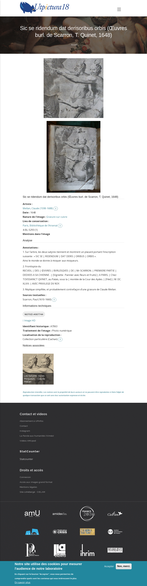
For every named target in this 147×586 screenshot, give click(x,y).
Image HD (29, 320)
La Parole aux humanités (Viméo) (37, 436)
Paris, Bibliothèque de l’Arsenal (40, 225)
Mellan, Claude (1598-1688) (38, 208)
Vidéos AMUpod (28, 441)
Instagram (25, 431)
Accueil (74, 44)
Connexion (25, 477)
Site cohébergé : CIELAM (32, 492)
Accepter (109, 566)
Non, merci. (123, 566)
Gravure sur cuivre (56, 216)
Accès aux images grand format (36, 482)
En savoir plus (22, 582)
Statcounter (26, 459)
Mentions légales (28, 487)
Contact (24, 426)
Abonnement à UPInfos (31, 421)
